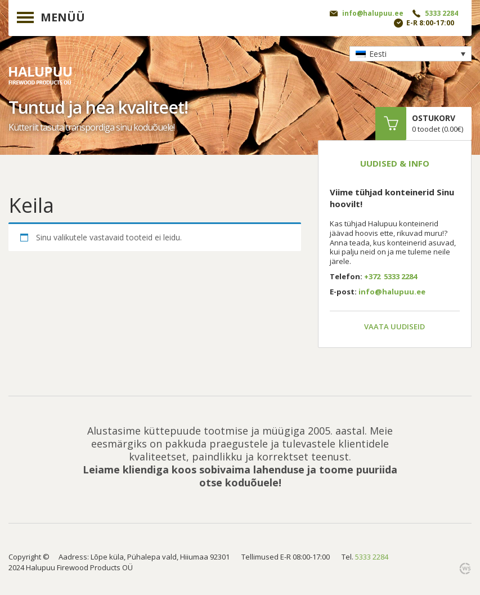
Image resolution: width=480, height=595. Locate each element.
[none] (410, 53)
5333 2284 (441, 13)
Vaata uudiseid (394, 326)
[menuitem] (410, 53)
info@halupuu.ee (372, 13)
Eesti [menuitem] (378, 53)
